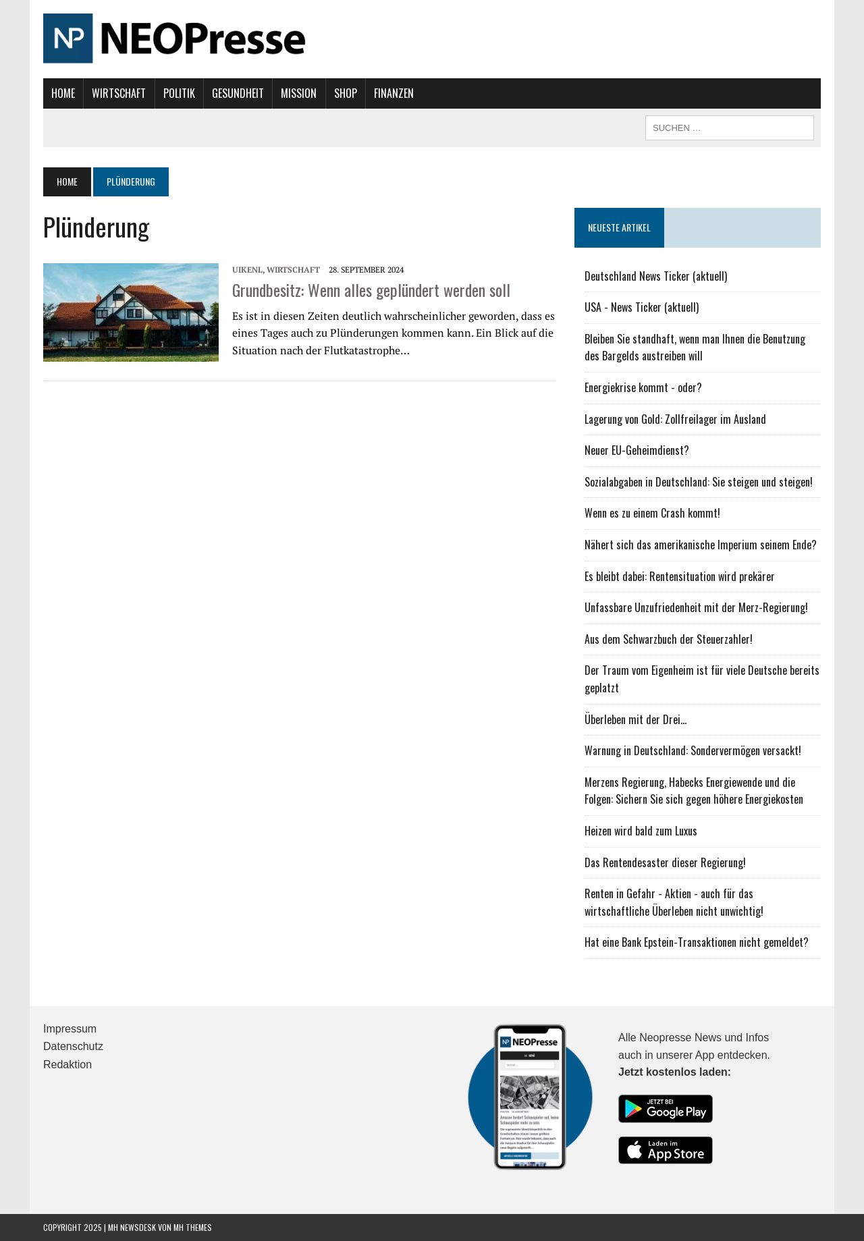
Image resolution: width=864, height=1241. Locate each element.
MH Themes (192, 1227)
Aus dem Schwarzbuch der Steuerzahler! (669, 639)
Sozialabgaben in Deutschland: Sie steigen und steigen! (699, 482)
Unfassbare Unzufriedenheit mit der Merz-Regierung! (696, 607)
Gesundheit (238, 93)
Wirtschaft (119, 93)
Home (63, 93)
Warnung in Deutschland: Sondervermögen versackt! (693, 750)
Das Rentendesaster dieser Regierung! (665, 862)
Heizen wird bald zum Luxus (641, 831)
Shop (345, 93)
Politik (179, 93)
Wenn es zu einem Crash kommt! (652, 513)
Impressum (70, 1029)
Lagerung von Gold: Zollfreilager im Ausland (675, 419)
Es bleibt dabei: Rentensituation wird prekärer (680, 576)
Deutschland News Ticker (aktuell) (656, 276)
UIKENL (247, 270)
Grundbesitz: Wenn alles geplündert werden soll (371, 289)
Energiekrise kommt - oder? (643, 387)
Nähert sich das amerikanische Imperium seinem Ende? (701, 544)
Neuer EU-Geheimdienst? (637, 450)
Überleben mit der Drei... (635, 719)
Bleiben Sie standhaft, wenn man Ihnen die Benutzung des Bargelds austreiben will (695, 347)
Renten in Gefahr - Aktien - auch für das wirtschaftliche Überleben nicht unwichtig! (674, 902)
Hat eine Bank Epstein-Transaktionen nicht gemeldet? (697, 942)
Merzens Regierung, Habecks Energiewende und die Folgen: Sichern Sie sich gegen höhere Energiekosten (694, 791)
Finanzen (394, 93)
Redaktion (67, 1064)
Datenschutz (73, 1046)
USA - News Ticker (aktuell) (642, 307)
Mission (299, 93)
